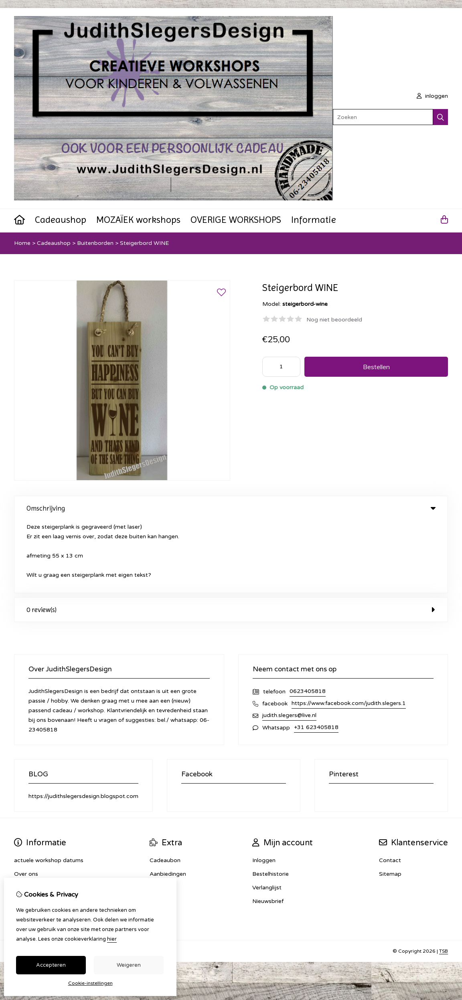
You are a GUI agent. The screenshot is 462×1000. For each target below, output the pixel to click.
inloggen (432, 96)
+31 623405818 (316, 654)
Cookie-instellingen (90, 983)
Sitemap (390, 801)
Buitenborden (95, 243)
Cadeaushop (60, 219)
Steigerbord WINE (144, 243)
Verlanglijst (267, 815)
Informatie (313, 219)
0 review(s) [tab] (231, 537)
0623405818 (308, 618)
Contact (390, 787)
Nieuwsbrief (268, 828)
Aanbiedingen (168, 801)
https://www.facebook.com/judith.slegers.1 (349, 630)
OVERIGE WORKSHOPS (235, 219)
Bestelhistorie (270, 801)
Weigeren (129, 965)
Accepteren (51, 965)
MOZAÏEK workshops (138, 219)
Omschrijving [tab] (231, 508)
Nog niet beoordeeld (334, 319)
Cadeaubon (165, 787)
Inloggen (264, 787)
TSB (443, 878)
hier (112, 939)
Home (22, 243)
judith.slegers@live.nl (289, 642)
